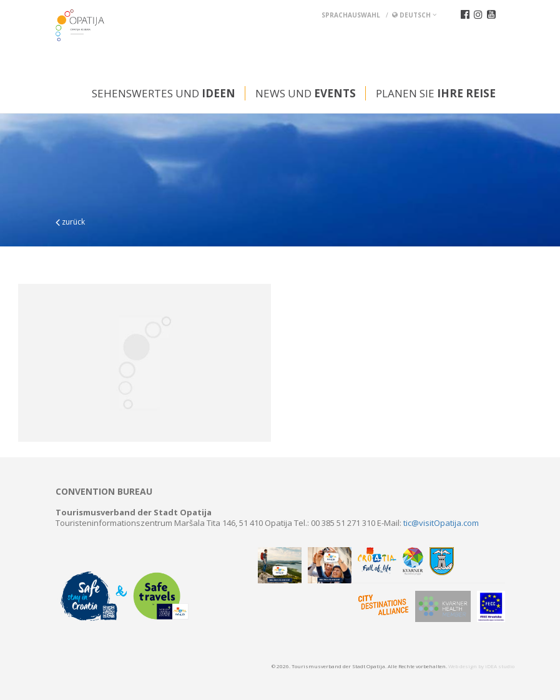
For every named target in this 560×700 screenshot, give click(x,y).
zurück (70, 221)
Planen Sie (436, 93)
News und (305, 93)
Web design (462, 666)
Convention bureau (104, 492)
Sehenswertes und (163, 93)
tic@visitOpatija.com (441, 522)
